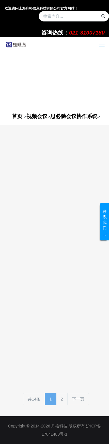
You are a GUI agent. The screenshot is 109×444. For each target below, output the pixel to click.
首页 (17, 116)
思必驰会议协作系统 (73, 116)
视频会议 (36, 116)
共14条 (34, 399)
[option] (54, 81)
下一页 (78, 399)
